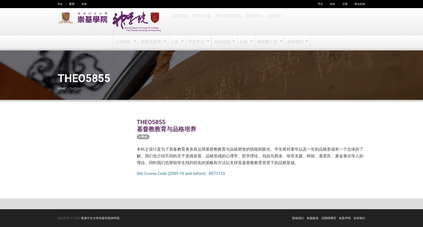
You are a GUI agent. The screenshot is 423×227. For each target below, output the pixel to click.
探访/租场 (201, 21)
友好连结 (295, 42)
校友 (332, 3)
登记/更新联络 (227, 21)
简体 (84, 3)
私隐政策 (313, 218)
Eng (60, 3)
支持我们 (273, 21)
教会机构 (359, 3)
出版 (244, 42)
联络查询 (252, 21)
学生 (320, 3)
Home (61, 88)
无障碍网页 (328, 218)
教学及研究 (152, 42)
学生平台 (197, 42)
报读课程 (180, 21)
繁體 (71, 3)
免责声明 (345, 218)
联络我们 (298, 218)
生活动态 (222, 42)
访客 (345, 3)
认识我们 (124, 42)
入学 (175, 42)
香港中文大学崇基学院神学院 (100, 218)
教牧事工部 (267, 42)
